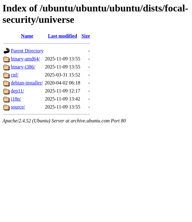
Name (27, 36)
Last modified (62, 36)
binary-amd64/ (25, 58)
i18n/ (16, 98)
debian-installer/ (27, 82)
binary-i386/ (23, 66)
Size (85, 36)
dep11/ (17, 90)
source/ (18, 106)
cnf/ (14, 74)
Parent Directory (27, 50)
